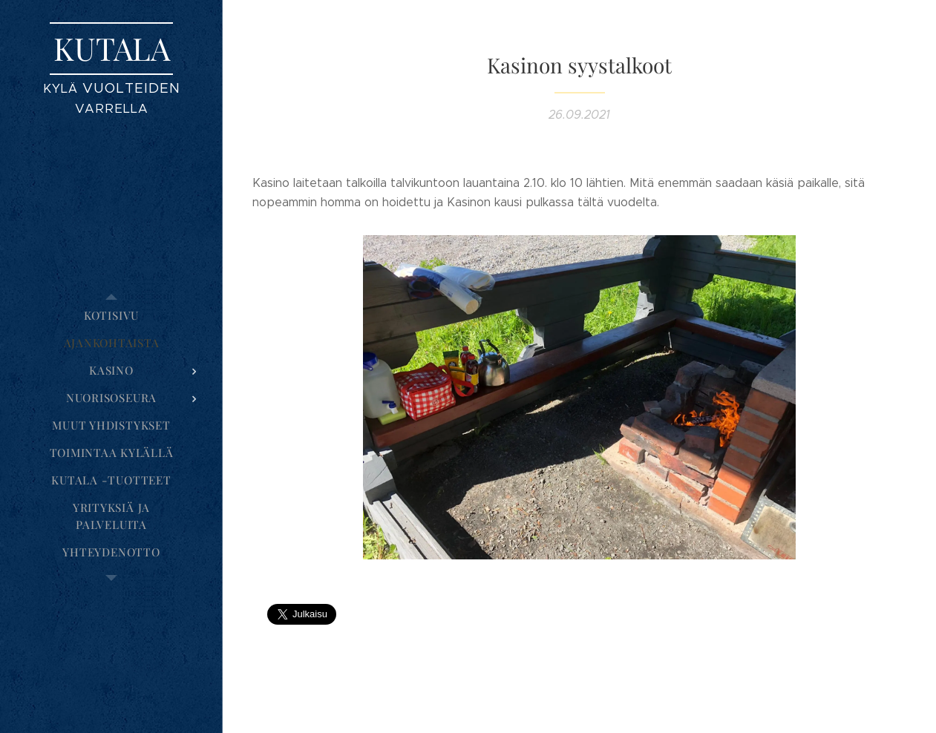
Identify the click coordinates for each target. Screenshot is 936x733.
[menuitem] (111, 315)
